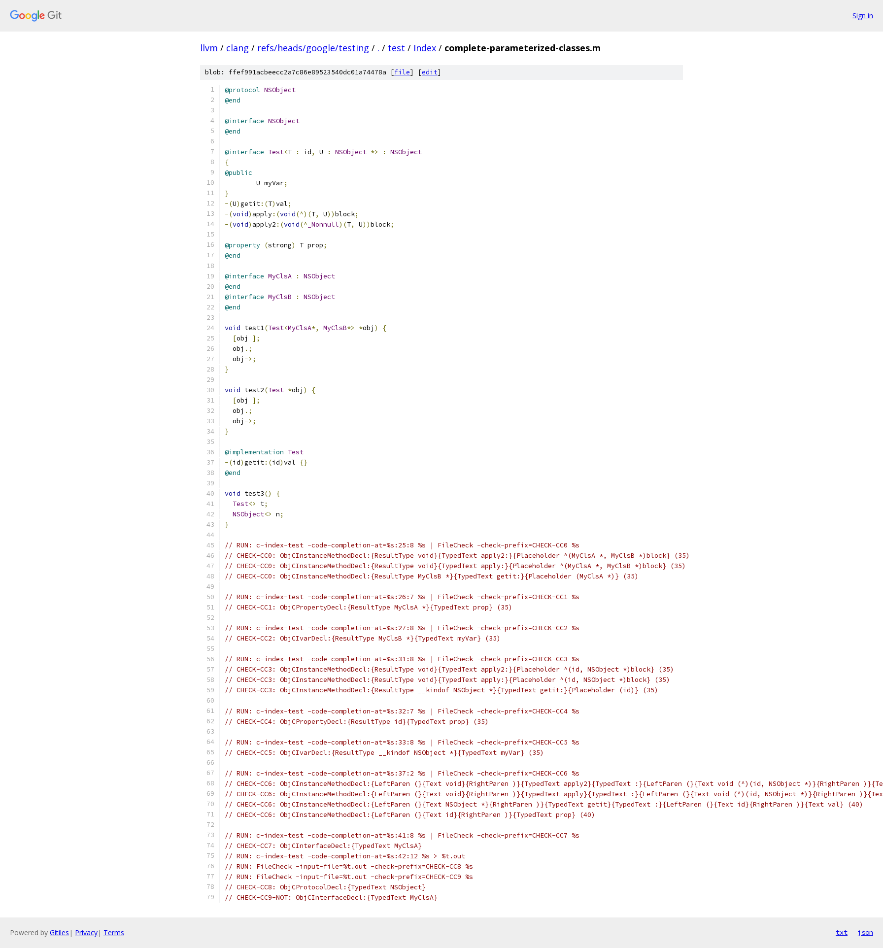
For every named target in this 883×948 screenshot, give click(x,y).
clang (237, 48)
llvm (209, 48)
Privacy (86, 932)
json (865, 932)
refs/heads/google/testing (313, 48)
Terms (113, 932)
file (402, 72)
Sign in (862, 15)
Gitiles (59, 932)
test (396, 48)
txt (842, 932)
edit (430, 72)
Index (424, 48)
